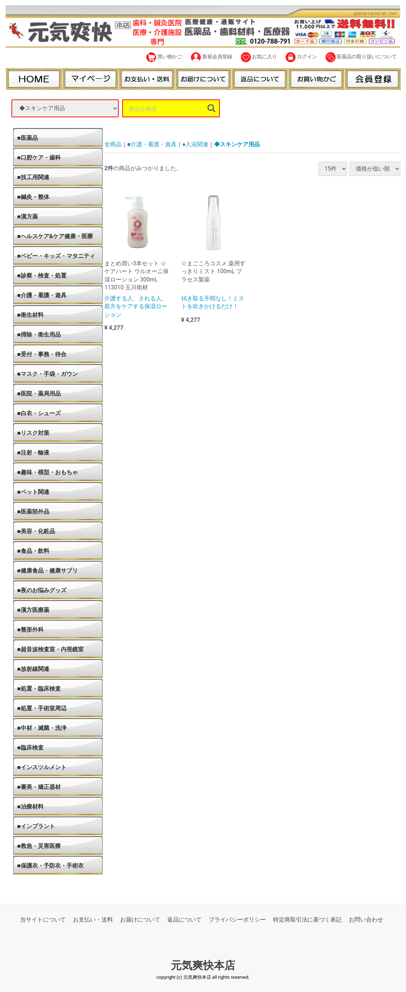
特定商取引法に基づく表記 (307, 919)
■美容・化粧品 (36, 531)
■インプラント (36, 826)
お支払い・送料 (93, 919)
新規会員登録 (211, 57)
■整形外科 (30, 629)
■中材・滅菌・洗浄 (41, 728)
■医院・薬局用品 (39, 393)
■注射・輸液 (33, 452)
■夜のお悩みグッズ (41, 590)
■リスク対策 (33, 432)
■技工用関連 (33, 177)
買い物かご (164, 57)
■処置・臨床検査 (39, 688)
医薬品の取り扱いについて (361, 57)
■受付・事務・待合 (41, 354)
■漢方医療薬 (33, 610)
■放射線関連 (33, 669)
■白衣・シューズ (39, 413)
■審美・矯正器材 (39, 787)
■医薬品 (27, 137)
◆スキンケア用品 (237, 144)
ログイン (301, 57)
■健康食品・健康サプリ (47, 570)
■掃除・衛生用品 (39, 334)
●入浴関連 (195, 144)
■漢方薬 (27, 216)
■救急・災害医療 (39, 846)
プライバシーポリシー (237, 919)
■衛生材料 (30, 314)
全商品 (113, 144)
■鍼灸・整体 (33, 196)
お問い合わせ (366, 919)
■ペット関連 (33, 491)
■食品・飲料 (33, 550)
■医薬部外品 (33, 511)
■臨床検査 (30, 747)
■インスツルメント (41, 767)
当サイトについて (43, 919)
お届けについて (140, 919)
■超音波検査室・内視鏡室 (50, 649)
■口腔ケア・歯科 (39, 157)
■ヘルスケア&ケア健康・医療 (55, 236)
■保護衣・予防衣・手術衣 (50, 865)
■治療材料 (30, 806)
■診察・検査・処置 (41, 275)
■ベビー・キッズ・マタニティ (56, 255)
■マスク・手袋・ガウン (47, 373)
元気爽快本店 (203, 965)
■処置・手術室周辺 (41, 708)
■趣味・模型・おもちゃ (47, 472)
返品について (184, 919)
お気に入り (259, 57)
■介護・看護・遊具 (41, 295)
